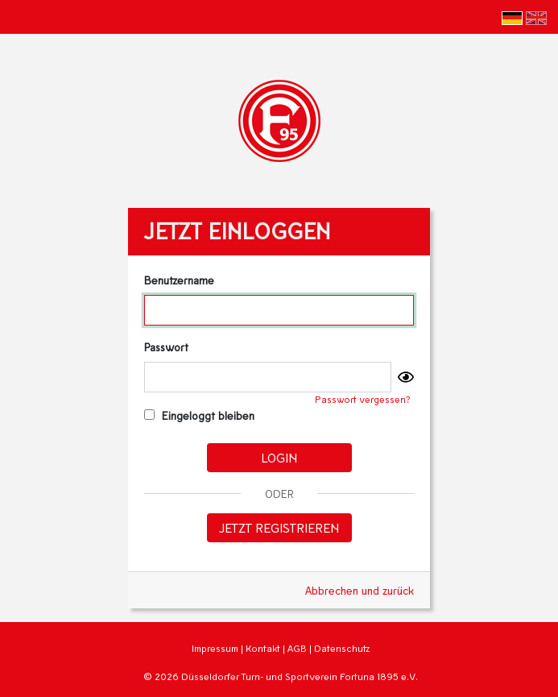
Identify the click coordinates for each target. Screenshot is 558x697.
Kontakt (263, 648)
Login (279, 457)
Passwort (166, 347)
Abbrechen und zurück (359, 590)
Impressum (215, 648)
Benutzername (179, 280)
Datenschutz (342, 648)
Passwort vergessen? (363, 399)
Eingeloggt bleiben (199, 415)
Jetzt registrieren (279, 527)
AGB (297, 648)
